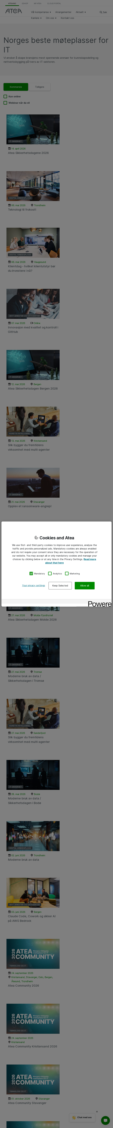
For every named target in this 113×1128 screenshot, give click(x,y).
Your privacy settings (33, 585)
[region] (56, 564)
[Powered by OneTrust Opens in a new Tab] (99, 602)
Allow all (84, 585)
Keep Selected (60, 585)
